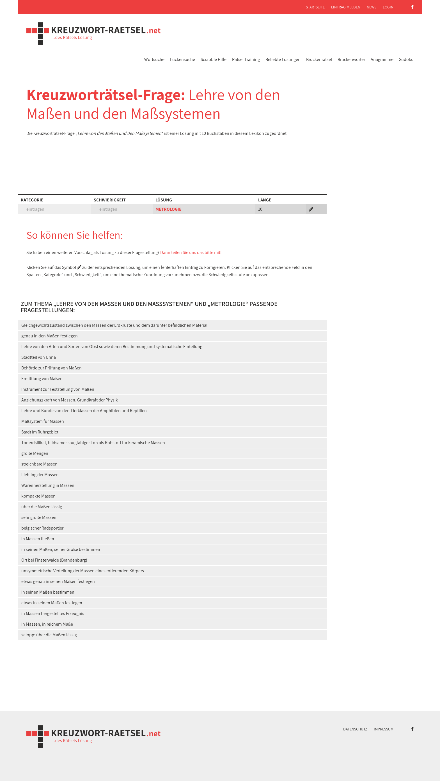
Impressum (383, 729)
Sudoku (406, 59)
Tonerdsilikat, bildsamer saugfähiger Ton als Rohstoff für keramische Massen (93, 443)
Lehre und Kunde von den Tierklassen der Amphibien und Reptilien (84, 411)
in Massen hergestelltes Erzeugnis (52, 613)
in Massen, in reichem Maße (47, 624)
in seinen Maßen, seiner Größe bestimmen (60, 549)
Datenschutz (355, 729)
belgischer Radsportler (42, 528)
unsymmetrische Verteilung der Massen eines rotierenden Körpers (82, 571)
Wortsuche (154, 59)
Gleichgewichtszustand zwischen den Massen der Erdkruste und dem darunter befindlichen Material (114, 325)
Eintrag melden (345, 7)
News (371, 7)
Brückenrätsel (319, 59)
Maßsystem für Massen (42, 421)
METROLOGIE (168, 209)
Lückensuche (182, 59)
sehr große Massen (38, 517)
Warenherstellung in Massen (47, 485)
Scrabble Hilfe (213, 59)
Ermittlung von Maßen (42, 379)
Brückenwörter (351, 59)
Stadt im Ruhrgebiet (39, 432)
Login (388, 7)
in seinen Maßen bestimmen (47, 592)
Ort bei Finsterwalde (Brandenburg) (54, 560)
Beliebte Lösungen (283, 59)
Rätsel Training (246, 59)
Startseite (315, 7)
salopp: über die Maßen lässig (49, 635)
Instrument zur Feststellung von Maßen (57, 389)
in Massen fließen (37, 539)
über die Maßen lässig (41, 507)
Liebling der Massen (40, 475)
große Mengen (34, 453)
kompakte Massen (38, 496)
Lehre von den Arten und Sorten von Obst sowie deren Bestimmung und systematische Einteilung (111, 346)
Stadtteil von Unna (38, 357)
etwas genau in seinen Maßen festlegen (58, 581)
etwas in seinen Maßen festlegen (51, 603)
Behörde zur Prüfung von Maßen (51, 368)
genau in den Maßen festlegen (49, 336)
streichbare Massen (39, 464)
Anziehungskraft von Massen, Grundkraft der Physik (69, 400)
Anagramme (382, 59)
